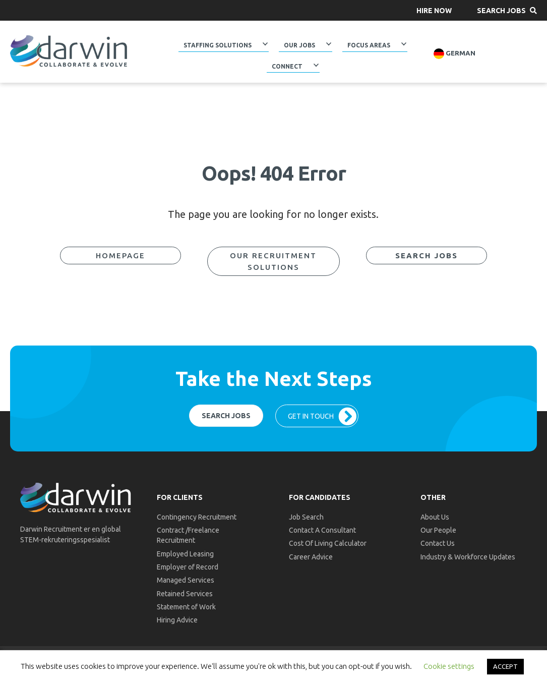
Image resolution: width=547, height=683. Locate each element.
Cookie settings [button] (448, 666)
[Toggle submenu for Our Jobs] (328, 43)
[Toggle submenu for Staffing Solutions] (265, 43)
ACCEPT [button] (505, 666)
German (454, 53)
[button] (434, 10)
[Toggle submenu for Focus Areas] (403, 43)
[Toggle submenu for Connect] (315, 64)
